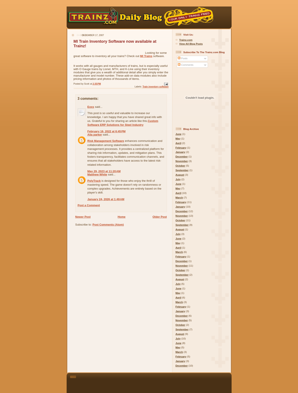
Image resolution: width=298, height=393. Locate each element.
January (180, 152)
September (182, 170)
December (182, 156)
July (178, 179)
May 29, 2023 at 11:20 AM (104, 171)
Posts (182, 58)
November (182, 161)
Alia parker (94, 134)
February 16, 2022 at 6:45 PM (106, 131)
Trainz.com (186, 39)
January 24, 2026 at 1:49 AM (105, 199)
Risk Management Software (105, 140)
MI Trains (146, 56)
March (179, 197)
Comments (185, 64)
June (178, 134)
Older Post (160, 216)
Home (121, 216)
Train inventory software (155, 86)
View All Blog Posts (191, 43)
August (180, 174)
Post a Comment (89, 205)
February (181, 147)
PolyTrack (94, 180)
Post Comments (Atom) (108, 224)
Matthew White (97, 174)
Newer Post (83, 216)
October (180, 165)
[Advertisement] (155, 382)
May (178, 138)
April (178, 143)
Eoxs (90, 106)
